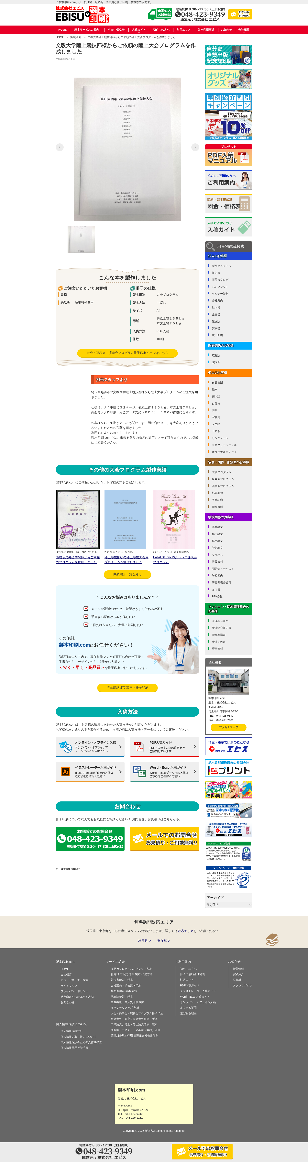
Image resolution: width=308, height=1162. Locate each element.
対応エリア (184, 29)
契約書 (216, 328)
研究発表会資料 (221, 582)
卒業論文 (217, 526)
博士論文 (217, 534)
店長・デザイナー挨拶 (74, 980)
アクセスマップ (228, 727)
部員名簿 (217, 492)
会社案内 (217, 300)
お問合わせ (67, 1002)
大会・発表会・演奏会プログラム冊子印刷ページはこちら (127, 352)
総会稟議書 (219, 634)
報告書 (216, 272)
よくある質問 (188, 1007)
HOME (62, 29)
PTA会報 (217, 596)
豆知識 (237, 979)
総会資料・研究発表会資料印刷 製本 (134, 1018)
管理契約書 (219, 641)
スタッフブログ (242, 985)
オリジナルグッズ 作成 (125, 1007)
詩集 (214, 410)
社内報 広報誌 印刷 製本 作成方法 (131, 974)
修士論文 (217, 540)
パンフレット (220, 286)
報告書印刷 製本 (122, 979)
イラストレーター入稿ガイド (198, 991)
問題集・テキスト (223, 568)
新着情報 (65, 869)
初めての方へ (161, 29)
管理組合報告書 (221, 627)
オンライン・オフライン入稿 (198, 1002)
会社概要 (66, 974)
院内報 (216, 362)
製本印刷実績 (206, 29)
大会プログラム (221, 472)
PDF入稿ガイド (189, 985)
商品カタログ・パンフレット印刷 (131, 968)
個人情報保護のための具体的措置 (81, 1042)
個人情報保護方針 (72, 1031)
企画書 (216, 314)
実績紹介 (75, 37)
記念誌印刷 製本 (122, 996)
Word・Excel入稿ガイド (195, 996)
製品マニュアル (221, 265)
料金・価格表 (116, 29)
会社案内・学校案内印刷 (126, 985)
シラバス (217, 554)
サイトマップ (69, 985)
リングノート (220, 438)
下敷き (216, 431)
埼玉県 (143, 940)
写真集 (216, 417)
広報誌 (216, 355)
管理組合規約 (220, 621)
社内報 (216, 307)
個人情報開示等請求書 (74, 1047)
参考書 (216, 589)
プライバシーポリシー (74, 991)
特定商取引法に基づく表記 (77, 996)
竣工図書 (217, 335)
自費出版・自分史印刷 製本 (128, 1002)
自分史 (216, 403)
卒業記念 (217, 499)
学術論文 (217, 547)
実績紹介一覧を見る (127, 574)
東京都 (162, 940)
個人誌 (216, 396)
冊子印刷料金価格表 (192, 974)
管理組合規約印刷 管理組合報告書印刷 (134, 1035)
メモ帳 (216, 424)
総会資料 (217, 506)
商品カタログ (220, 279)
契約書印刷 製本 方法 (124, 991)
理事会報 (217, 648)
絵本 (214, 389)
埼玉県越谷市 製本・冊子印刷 (127, 687)
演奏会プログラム (223, 486)
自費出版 (217, 382)
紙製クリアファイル (224, 445)
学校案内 (217, 575)
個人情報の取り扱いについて (78, 1036)
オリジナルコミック (224, 451)
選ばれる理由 (188, 1013)
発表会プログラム (223, 479)
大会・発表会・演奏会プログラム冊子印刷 (137, 1013)
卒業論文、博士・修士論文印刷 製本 (134, 1024)
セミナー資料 (220, 293)
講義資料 (217, 561)
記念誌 (216, 321)
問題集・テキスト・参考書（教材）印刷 (135, 1030)
